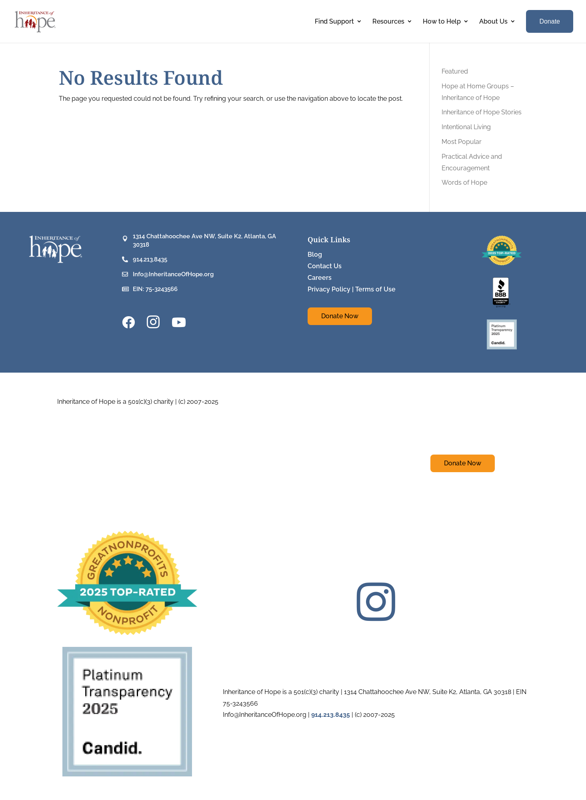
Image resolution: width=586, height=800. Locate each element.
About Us (493, 21)
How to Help (442, 21)
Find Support (334, 21)
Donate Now (339, 316)
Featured (455, 71)
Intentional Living (466, 127)
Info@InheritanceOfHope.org (173, 274)
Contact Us (325, 266)
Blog (315, 254)
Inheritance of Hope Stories (482, 112)
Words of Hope (464, 182)
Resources (388, 21)
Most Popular (462, 142)
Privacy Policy (329, 289)
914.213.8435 (150, 259)
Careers (320, 277)
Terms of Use (375, 289)
